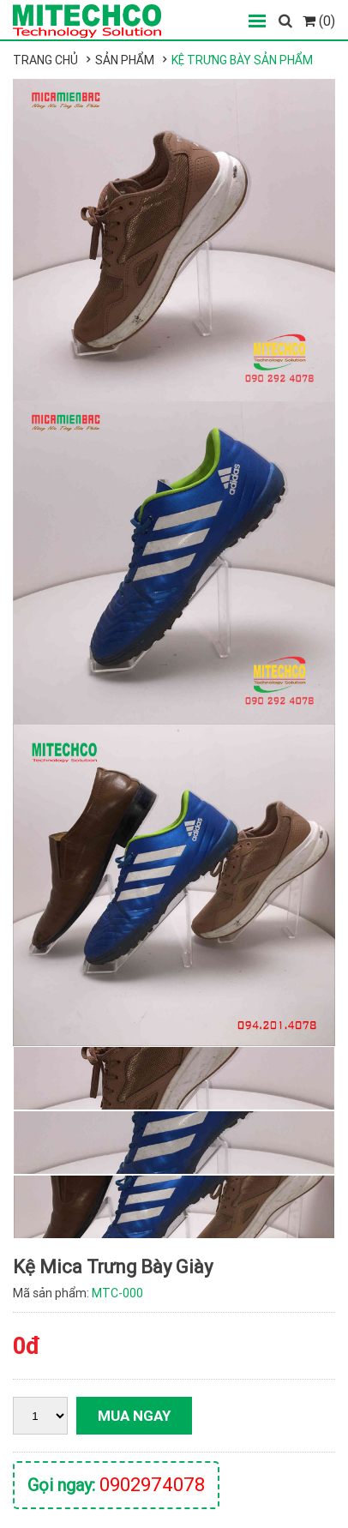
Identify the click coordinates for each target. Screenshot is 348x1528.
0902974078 (152, 1484)
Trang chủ (45, 60)
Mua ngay (134, 1415)
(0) (319, 20)
